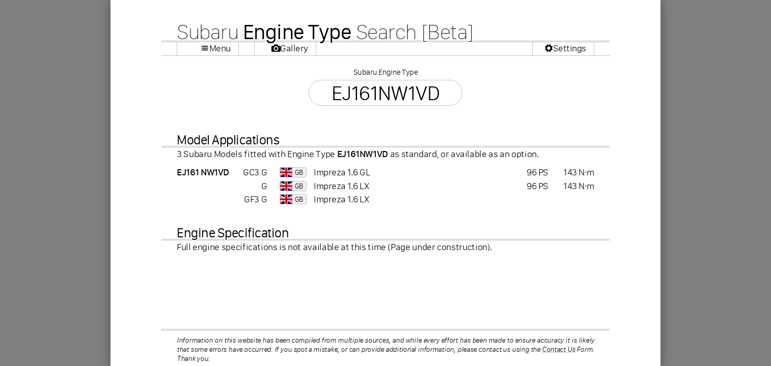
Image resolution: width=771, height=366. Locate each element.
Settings (569, 48)
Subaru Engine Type (385, 72)
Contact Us (558, 349)
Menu (220, 48)
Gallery (294, 48)
